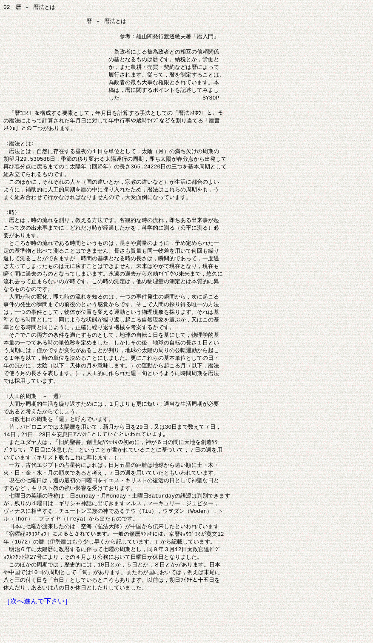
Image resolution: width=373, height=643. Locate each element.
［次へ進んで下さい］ (37, 634)
